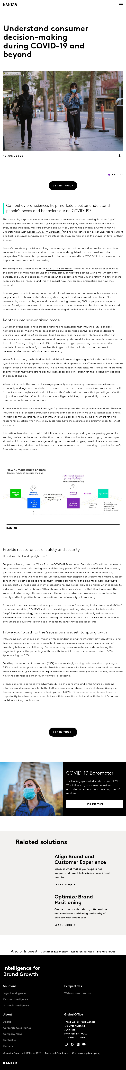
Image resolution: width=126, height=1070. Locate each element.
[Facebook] (72, 1045)
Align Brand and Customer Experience (80, 859)
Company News (12, 1034)
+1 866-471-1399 (75, 1037)
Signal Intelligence (14, 993)
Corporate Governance (17, 1028)
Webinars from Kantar (77, 993)
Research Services (82, 952)
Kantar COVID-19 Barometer (44, 232)
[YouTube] (78, 1045)
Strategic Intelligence (16, 1005)
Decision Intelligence (15, 999)
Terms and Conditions (56, 1053)
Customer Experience (54, 952)
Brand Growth (106, 952)
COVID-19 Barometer (59, 268)
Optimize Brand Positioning (73, 900)
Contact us (9, 1040)
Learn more (63, 885)
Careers (8, 1046)
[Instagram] (66, 1045)
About (7, 1022)
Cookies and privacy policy (86, 1053)
